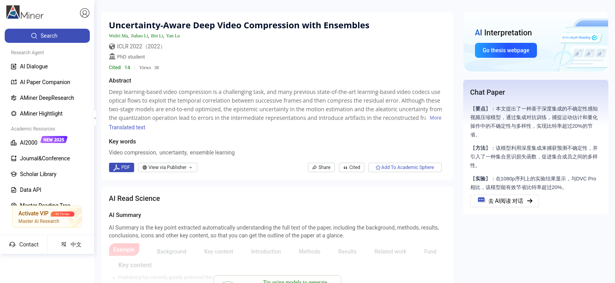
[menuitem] (47, 36)
